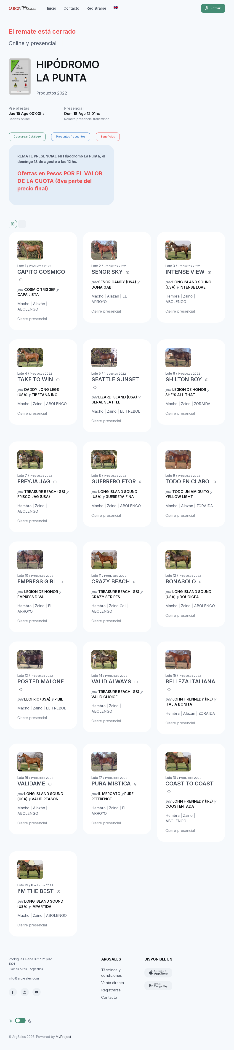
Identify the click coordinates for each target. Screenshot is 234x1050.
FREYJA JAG (33, 481)
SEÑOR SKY (107, 271)
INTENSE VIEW (185, 271)
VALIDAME (31, 783)
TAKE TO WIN (35, 379)
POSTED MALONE (40, 681)
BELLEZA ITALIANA (190, 681)
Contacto (71, 8)
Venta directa (112, 982)
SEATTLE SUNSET (115, 379)
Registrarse (96, 8)
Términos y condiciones (111, 973)
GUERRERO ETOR (113, 481)
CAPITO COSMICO (41, 271)
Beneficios (108, 136)
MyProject (63, 1037)
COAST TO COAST (189, 783)
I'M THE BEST (35, 891)
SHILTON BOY (183, 379)
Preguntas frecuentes (70, 136)
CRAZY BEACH (110, 581)
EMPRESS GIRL (36, 581)
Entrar (213, 8)
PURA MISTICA (111, 783)
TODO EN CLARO (187, 481)
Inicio (51, 8)
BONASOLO (180, 581)
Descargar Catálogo (27, 136)
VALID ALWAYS (111, 681)
